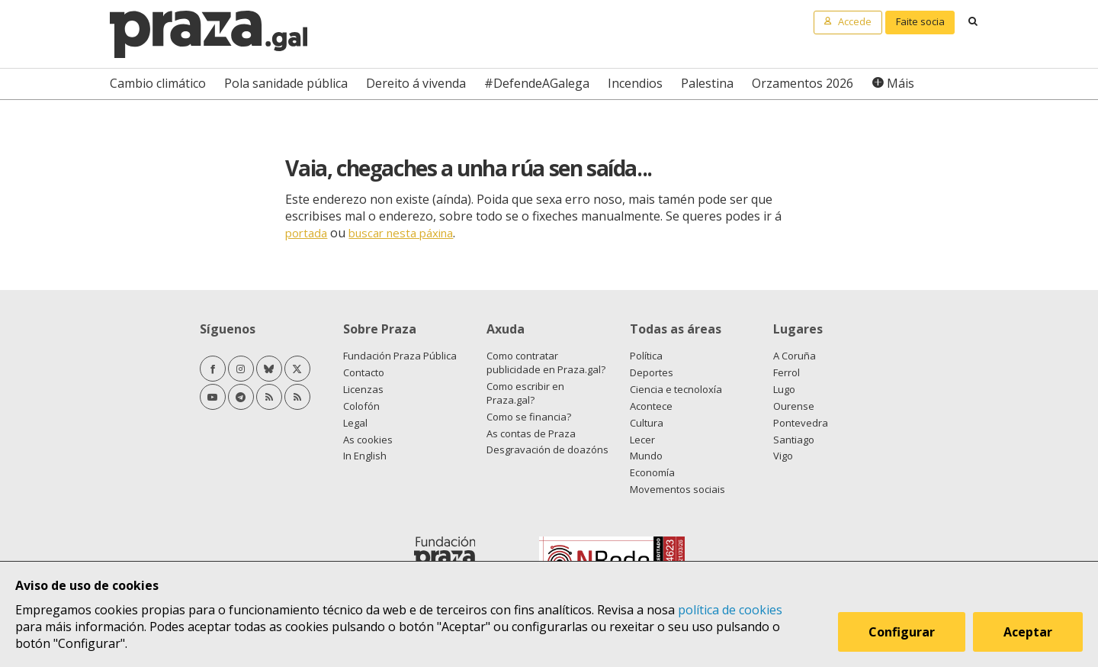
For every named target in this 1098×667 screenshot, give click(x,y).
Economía (652, 472)
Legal (355, 423)
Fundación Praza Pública (400, 355)
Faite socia (920, 21)
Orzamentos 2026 (802, 83)
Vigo (783, 455)
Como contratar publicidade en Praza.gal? (545, 362)
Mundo (646, 455)
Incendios (635, 83)
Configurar (901, 632)
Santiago (793, 439)
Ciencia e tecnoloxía (676, 389)
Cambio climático (158, 83)
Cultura (646, 423)
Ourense (793, 406)
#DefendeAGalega (536, 83)
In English (365, 455)
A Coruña (794, 355)
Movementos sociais (677, 489)
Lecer (642, 439)
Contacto (363, 372)
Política (646, 355)
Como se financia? (528, 417)
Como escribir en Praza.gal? (525, 393)
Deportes (651, 372)
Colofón (361, 406)
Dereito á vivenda (416, 83)
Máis (900, 83)
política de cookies (730, 609)
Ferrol (786, 372)
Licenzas (363, 389)
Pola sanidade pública (286, 83)
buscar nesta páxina (400, 232)
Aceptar (1027, 632)
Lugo (784, 389)
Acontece (651, 406)
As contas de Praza (531, 433)
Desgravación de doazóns (547, 449)
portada (306, 232)
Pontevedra (800, 423)
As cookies (368, 439)
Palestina (707, 83)
